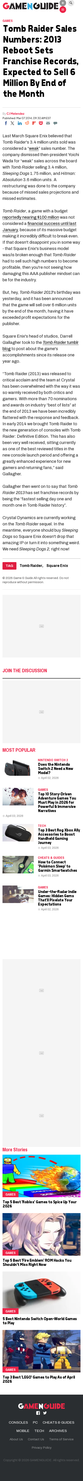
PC (35, 1422)
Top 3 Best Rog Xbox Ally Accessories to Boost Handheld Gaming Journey (59, 836)
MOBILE (22, 1431)
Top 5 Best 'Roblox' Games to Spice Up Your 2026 (39, 1203)
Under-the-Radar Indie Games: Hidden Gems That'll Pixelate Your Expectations (57, 897)
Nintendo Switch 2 (53, 760)
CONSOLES (18, 1422)
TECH (42, 825)
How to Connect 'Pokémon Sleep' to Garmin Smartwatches (57, 866)
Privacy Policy (42, 1447)
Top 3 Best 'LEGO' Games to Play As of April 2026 (38, 1379)
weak (34, 148)
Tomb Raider (31, 566)
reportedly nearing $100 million (30, 217)
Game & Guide (23, 578)
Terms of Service (61, 1439)
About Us (16, 1439)
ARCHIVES (58, 1431)
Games (7, 20)
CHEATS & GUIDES (51, 857)
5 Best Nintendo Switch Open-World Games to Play (39, 1320)
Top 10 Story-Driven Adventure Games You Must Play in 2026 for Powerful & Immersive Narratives (57, 802)
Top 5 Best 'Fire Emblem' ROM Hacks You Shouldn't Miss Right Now (36, 1262)
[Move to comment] (55, 123)
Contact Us (36, 1439)
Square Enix (57, 566)
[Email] (48, 123)
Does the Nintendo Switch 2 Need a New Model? (55, 768)
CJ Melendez (15, 113)
